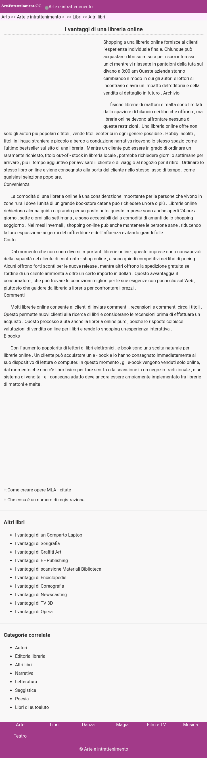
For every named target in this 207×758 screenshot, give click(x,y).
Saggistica (25, 690)
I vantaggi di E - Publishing (42, 560)
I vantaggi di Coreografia (40, 586)
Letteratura (26, 681)
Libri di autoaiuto (32, 707)
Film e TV (156, 724)
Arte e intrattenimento (71, 6)
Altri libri (96, 17)
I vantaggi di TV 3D (34, 603)
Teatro (20, 736)
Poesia (22, 699)
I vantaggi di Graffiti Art (38, 552)
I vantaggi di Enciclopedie (41, 577)
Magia (122, 724)
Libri (77, 17)
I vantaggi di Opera (34, 611)
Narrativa (24, 673)
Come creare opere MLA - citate (39, 490)
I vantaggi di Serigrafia (38, 543)
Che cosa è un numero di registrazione (46, 499)
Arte (20, 724)
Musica (190, 724)
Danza (88, 724)
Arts (5, 17)
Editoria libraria (30, 656)
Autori (21, 647)
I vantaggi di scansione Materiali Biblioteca (59, 569)
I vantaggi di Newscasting (41, 594)
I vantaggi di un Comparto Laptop (49, 535)
